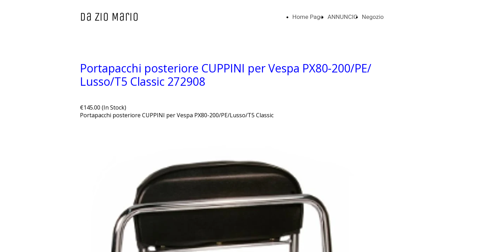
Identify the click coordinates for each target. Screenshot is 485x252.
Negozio (373, 16)
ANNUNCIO (343, 16)
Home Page (307, 16)
